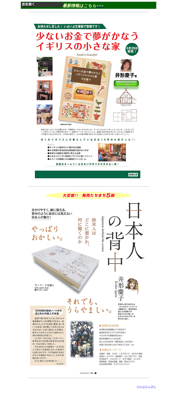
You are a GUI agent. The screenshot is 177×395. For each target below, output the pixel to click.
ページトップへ (146, 386)
